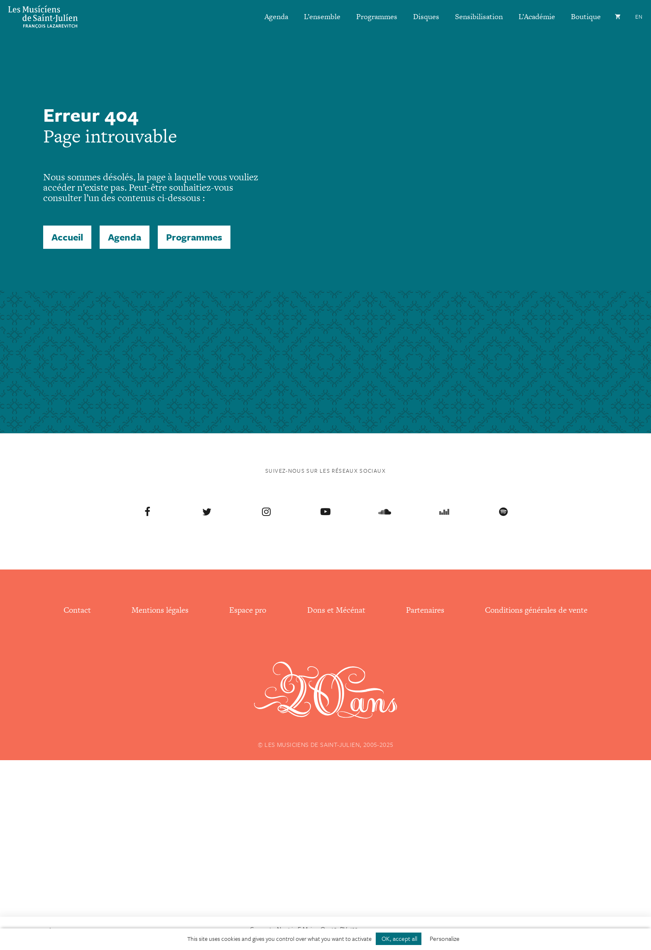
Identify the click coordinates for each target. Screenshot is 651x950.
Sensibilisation (479, 16)
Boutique (586, 16)
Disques (426, 16)
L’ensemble (322, 16)
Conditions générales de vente (536, 610)
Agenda (276, 16)
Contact (77, 610)
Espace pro (247, 610)
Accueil (67, 237)
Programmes (376, 16)
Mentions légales (160, 610)
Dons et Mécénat (336, 610)
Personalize (445, 938)
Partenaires (425, 610)
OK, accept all (398, 938)
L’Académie (537, 16)
